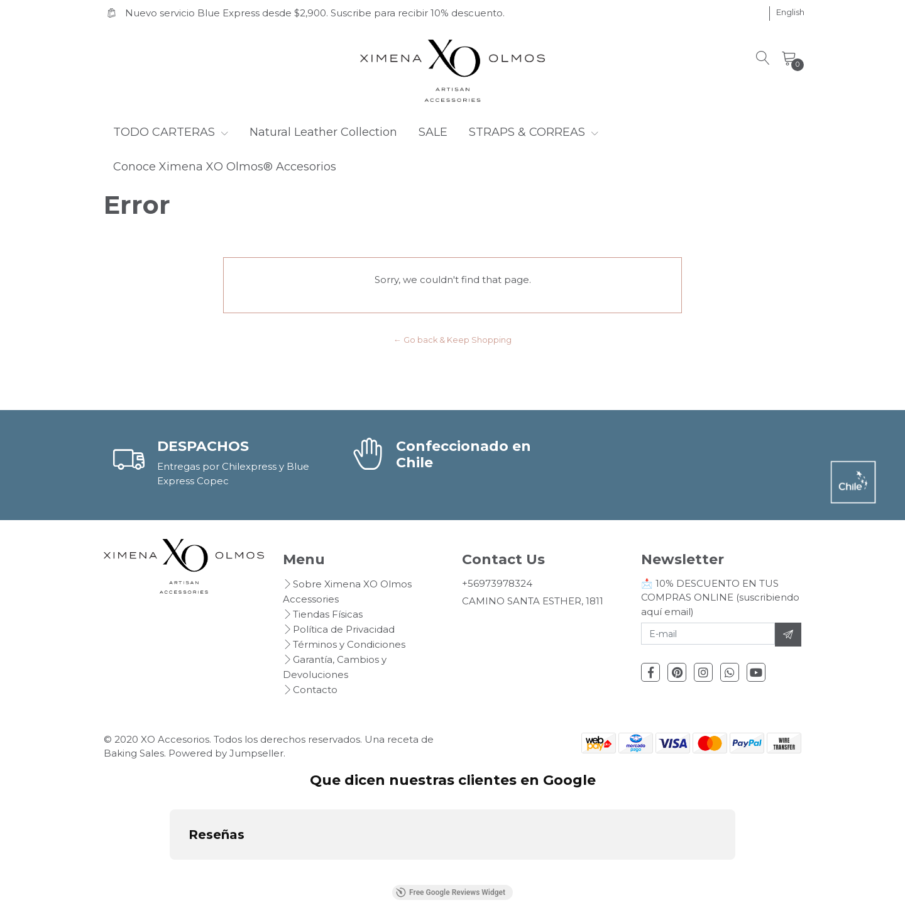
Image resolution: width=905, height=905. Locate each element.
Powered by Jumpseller (225, 753)
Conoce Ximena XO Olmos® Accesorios (224, 167)
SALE (433, 132)
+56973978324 (497, 583)
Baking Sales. (136, 753)
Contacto (315, 690)
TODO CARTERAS (170, 132)
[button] (790, 12)
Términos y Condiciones (349, 644)
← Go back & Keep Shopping (452, 340)
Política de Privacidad (344, 629)
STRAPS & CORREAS (533, 132)
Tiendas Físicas (328, 614)
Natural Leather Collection (323, 132)
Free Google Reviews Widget (450, 892)
